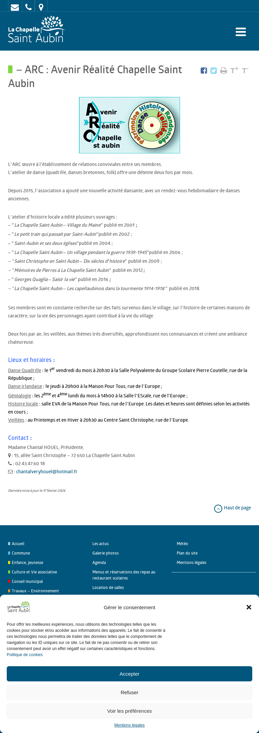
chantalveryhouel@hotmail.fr (47, 471)
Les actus (100, 543)
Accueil (18, 543)
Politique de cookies (25, 654)
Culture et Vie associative (34, 572)
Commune (21, 553)
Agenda (99, 562)
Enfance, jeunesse (27, 562)
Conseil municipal (27, 581)
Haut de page (232, 507)
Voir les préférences (129, 711)
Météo (182, 543)
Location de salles (108, 587)
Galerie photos (105, 553)
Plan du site (187, 553)
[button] (249, 607)
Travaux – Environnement (35, 591)
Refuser (130, 692)
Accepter (129, 674)
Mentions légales (129, 725)
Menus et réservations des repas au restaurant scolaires (123, 575)
